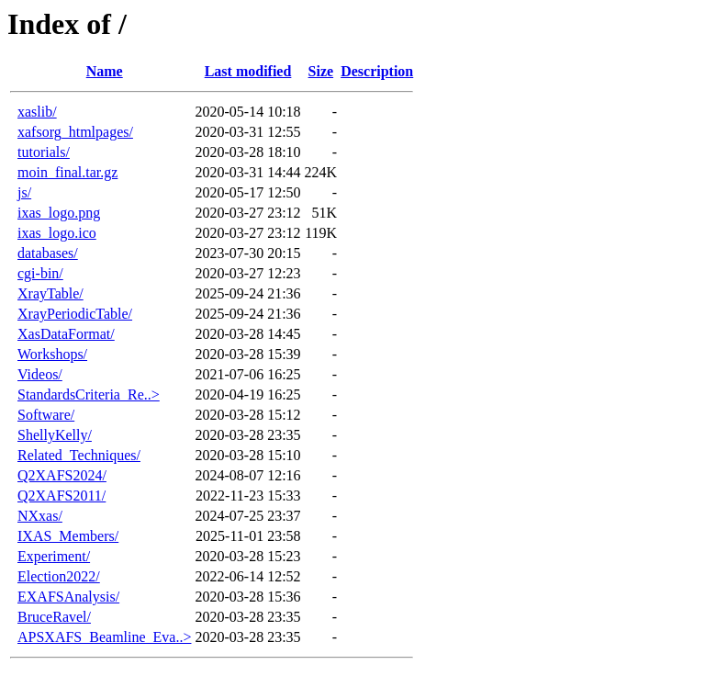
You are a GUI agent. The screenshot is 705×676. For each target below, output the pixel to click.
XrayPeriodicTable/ (74, 313)
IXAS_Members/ (67, 536)
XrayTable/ (50, 293)
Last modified (248, 71)
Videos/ (39, 374)
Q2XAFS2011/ (61, 495)
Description (377, 71)
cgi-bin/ (40, 273)
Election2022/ (58, 576)
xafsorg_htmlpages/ (75, 132)
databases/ (47, 253)
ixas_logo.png (58, 212)
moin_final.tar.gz (67, 172)
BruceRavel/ (54, 617)
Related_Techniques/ (78, 455)
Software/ (45, 414)
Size (321, 71)
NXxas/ (39, 516)
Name (104, 71)
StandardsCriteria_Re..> (88, 394)
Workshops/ (52, 354)
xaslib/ (37, 111)
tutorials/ (43, 152)
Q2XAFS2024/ (61, 475)
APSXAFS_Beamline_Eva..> (104, 637)
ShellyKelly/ (54, 435)
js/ (24, 192)
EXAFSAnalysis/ (68, 596)
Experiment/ (53, 556)
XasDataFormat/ (66, 334)
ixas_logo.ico (56, 233)
